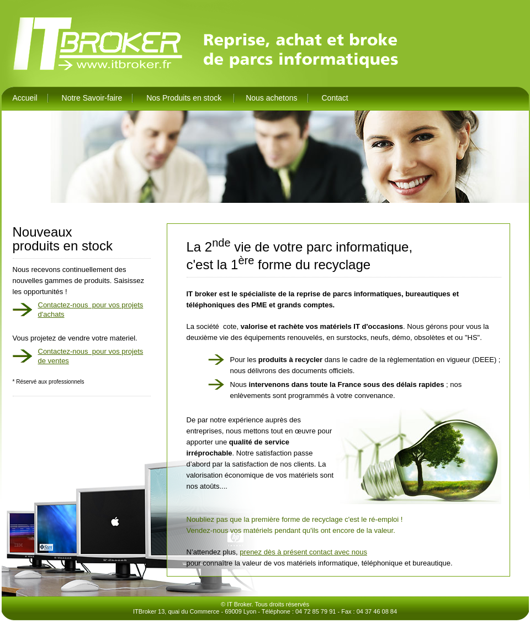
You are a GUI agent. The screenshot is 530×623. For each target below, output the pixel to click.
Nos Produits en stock (185, 97)
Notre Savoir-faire (92, 97)
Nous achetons (271, 97)
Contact (334, 97)
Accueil (25, 97)
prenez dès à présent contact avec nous (303, 552)
